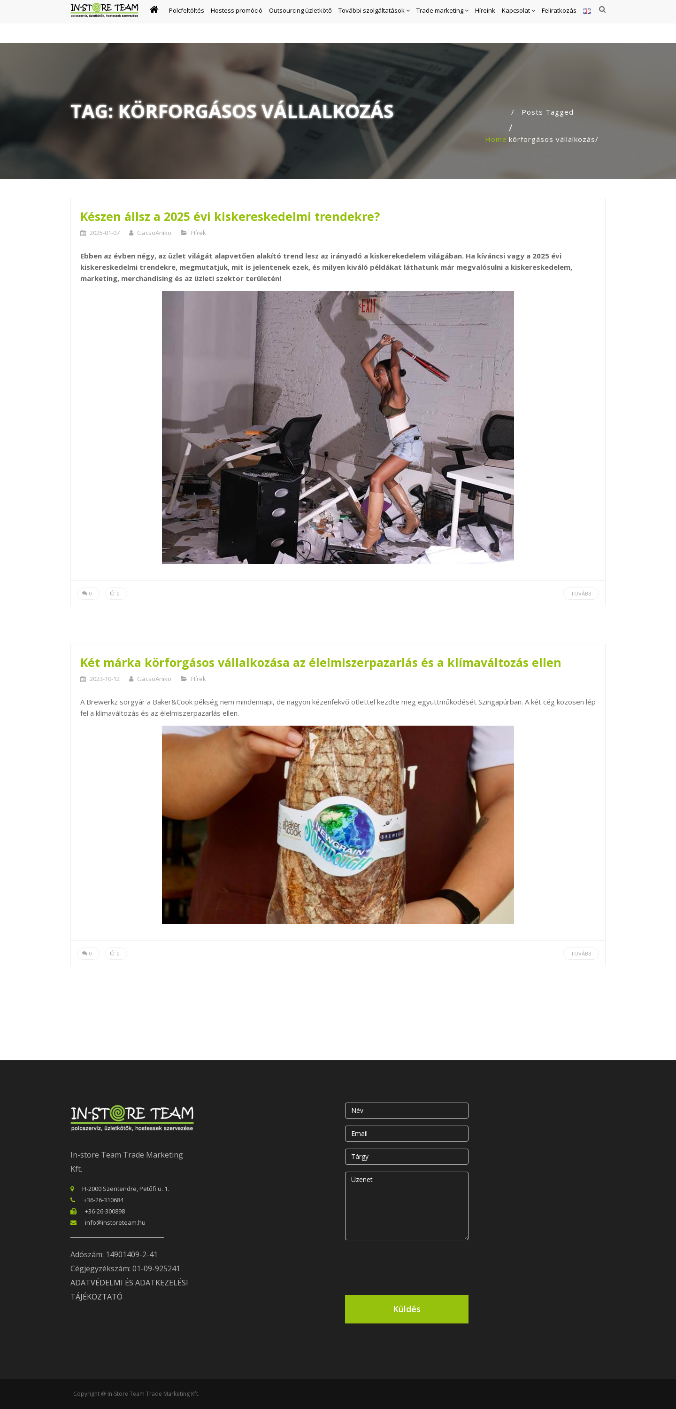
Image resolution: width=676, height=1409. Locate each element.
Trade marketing (442, 21)
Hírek (198, 232)
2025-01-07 (105, 232)
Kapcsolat (518, 21)
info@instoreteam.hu (115, 1222)
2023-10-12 (105, 678)
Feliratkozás (559, 21)
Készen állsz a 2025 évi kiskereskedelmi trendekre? (230, 216)
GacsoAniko (154, 232)
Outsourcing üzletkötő (300, 21)
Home (496, 139)
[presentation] (416, 1265)
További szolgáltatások (374, 21)
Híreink (485, 21)
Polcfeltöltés (186, 21)
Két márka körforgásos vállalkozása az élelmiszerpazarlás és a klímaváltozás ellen (320, 662)
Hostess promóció (236, 21)
